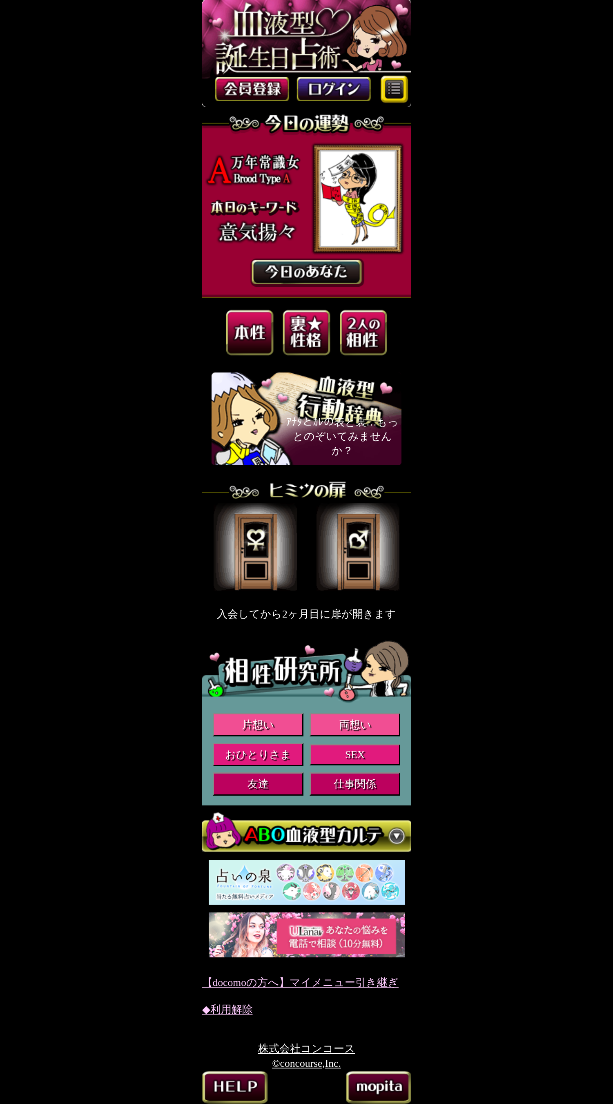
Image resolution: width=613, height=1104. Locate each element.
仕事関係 (355, 784)
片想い (258, 725)
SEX (355, 755)
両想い (355, 725)
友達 (258, 784)
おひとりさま (258, 755)
